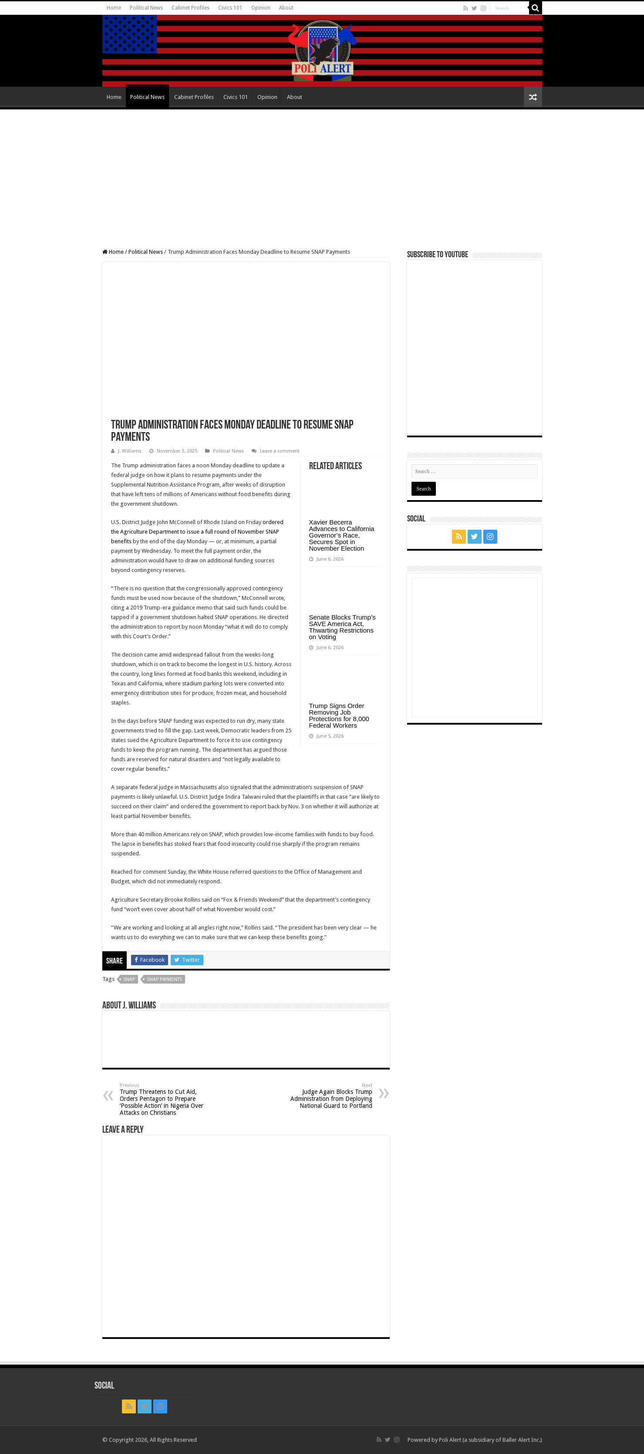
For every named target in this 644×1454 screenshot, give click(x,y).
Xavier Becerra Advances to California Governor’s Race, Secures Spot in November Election (341, 535)
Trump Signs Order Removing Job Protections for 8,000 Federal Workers (339, 715)
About (286, 8)
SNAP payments (164, 979)
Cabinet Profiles (190, 8)
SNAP (129, 979)
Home (114, 8)
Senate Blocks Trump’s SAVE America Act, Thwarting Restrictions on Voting (342, 626)
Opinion (260, 8)
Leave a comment (280, 451)
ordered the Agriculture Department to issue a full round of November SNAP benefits (197, 532)
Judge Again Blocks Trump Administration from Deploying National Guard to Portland (327, 1096)
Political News (146, 8)
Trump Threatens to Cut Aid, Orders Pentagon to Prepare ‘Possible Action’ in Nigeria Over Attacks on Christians (164, 1099)
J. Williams (130, 451)
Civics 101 (230, 8)
